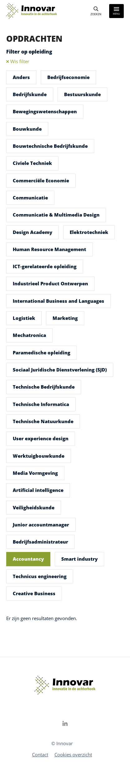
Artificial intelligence (38, 490)
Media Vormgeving (35, 473)
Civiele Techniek (32, 163)
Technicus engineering (40, 576)
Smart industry (79, 559)
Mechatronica (29, 335)
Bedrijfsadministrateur (40, 542)
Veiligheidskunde (33, 507)
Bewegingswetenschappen (45, 111)
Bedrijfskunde (30, 94)
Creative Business (34, 593)
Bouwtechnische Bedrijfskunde (50, 146)
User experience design (40, 438)
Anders (21, 77)
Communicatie (30, 197)
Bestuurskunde (82, 94)
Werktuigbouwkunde (38, 456)
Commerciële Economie (41, 180)
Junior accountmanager (41, 524)
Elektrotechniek (89, 232)
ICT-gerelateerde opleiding (45, 266)
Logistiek (24, 318)
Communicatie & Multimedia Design (56, 215)
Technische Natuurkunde (43, 421)
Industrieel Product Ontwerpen (50, 283)
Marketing (65, 318)
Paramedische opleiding (41, 352)
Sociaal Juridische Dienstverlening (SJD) (60, 370)
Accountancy (28, 559)
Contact (40, 754)
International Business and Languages (58, 301)
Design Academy (32, 232)
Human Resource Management (49, 249)
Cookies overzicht (73, 754)
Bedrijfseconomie (68, 77)
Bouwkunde (27, 129)
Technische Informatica (41, 404)
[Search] (96, 11)
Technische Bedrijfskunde (44, 387)
